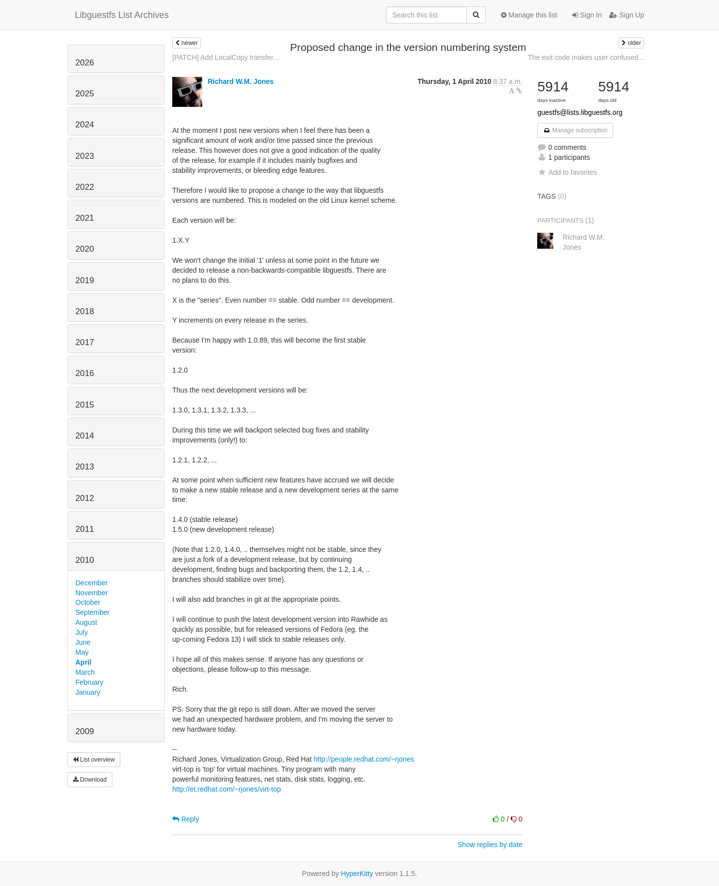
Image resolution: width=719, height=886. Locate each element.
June (82, 642)
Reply (185, 819)
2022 (84, 187)
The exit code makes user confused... (586, 57)
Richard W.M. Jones (241, 81)
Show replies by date (489, 845)
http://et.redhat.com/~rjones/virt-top (226, 789)
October (87, 602)
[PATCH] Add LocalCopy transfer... (225, 57)
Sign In (587, 15)
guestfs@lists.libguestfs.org (580, 112)
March (85, 672)
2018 (84, 311)
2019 (84, 280)
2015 (84, 405)
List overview (94, 759)
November (91, 593)
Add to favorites (567, 172)
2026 (84, 62)
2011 (84, 529)
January (87, 692)
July (81, 632)
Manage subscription (575, 130)
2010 (84, 560)
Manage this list (529, 15)
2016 (84, 373)
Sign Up (626, 15)
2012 (84, 498)
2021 (84, 218)
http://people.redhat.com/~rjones (364, 759)
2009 (84, 731)
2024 (84, 124)
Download (90, 779)
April (83, 662)
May (81, 652)
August (86, 622)
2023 (84, 156)
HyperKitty (357, 874)
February (89, 682)
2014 (84, 436)
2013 (84, 466)
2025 (84, 93)
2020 (84, 249)
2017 (84, 342)
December (91, 583)
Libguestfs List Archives (122, 15)
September (92, 612)
